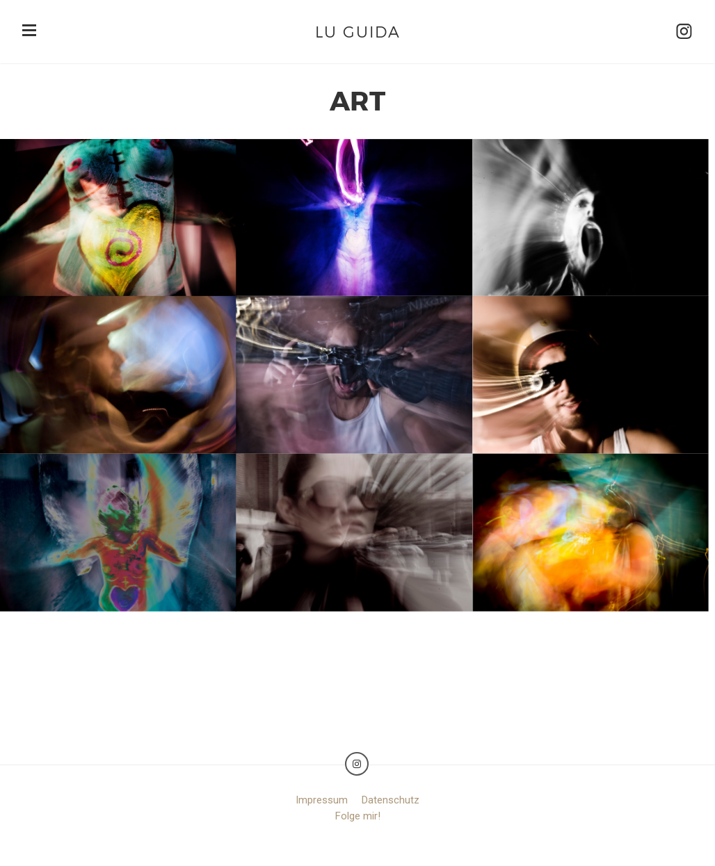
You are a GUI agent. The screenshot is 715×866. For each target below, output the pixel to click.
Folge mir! (357, 816)
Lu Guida (358, 31)
